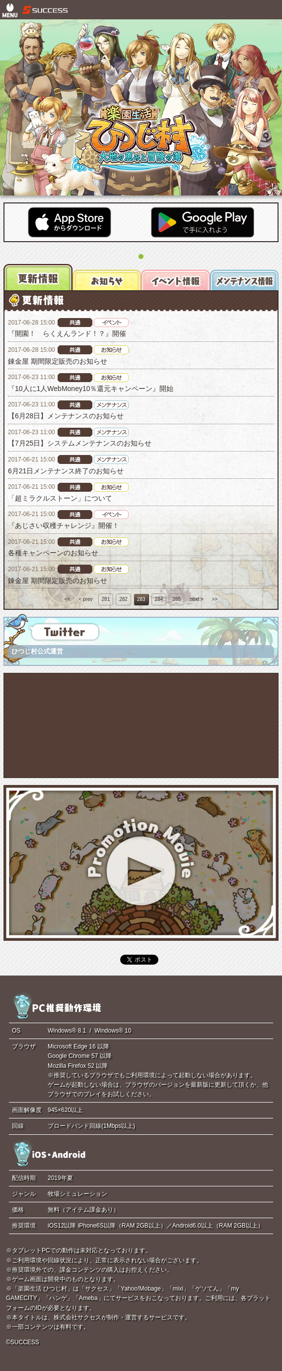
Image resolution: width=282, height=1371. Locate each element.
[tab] (37, 277)
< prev (85, 599)
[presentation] (37, 277)
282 (123, 599)
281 (106, 599)
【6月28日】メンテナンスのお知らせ (66, 416)
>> (215, 599)
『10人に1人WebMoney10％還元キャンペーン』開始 (90, 388)
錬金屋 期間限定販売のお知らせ (57, 361)
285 (176, 599)
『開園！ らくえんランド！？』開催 (67, 333)
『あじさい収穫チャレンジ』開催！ (63, 525)
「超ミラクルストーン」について (60, 498)
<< (67, 599)
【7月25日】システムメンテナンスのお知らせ (79, 443)
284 (159, 599)
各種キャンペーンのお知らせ (53, 553)
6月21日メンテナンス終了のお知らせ (66, 471)
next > (197, 599)
